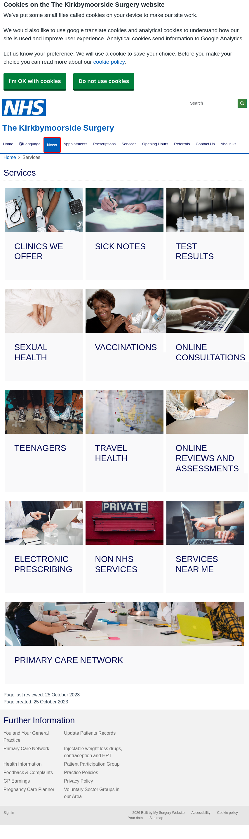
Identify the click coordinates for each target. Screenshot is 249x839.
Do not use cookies (104, 81)
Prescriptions (104, 144)
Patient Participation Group (91, 764)
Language (30, 144)
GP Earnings (17, 781)
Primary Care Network (26, 748)
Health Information (22, 764)
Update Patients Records (90, 733)
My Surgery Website (168, 812)
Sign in (9, 812)
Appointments (76, 144)
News (52, 145)
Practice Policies (81, 772)
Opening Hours (155, 144)
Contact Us (205, 144)
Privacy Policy (78, 781)
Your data (135, 818)
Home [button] (8, 144)
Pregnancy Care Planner (29, 789)
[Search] (213, 103)
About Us (228, 144)
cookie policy (109, 62)
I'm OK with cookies (35, 81)
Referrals (182, 144)
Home (10, 157)
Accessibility (200, 812)
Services (128, 144)
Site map (156, 818)
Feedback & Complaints (28, 772)
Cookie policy (227, 812)
